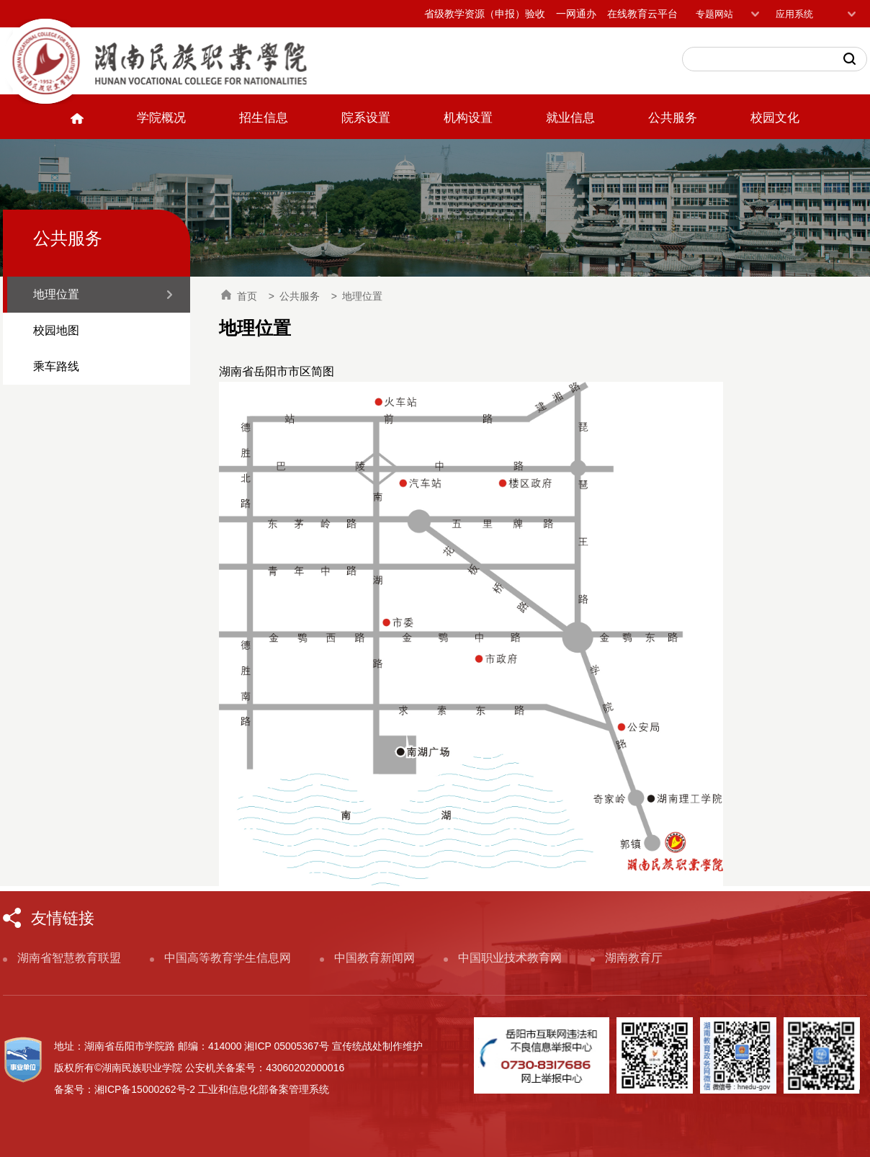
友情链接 (62, 918)
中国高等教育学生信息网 (227, 958)
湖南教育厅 (634, 958)
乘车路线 (56, 366)
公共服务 (672, 118)
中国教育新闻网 (374, 958)
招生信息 (263, 118)
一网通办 (576, 13)
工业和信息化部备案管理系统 (263, 1089)
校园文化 (774, 118)
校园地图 (56, 330)
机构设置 (468, 118)
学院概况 (161, 118)
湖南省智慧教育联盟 (69, 958)
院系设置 (365, 118)
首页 (239, 295)
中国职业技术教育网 (510, 958)
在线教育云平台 (642, 13)
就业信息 (570, 118)
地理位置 (56, 294)
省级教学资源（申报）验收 (484, 13)
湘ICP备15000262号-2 (144, 1089)
